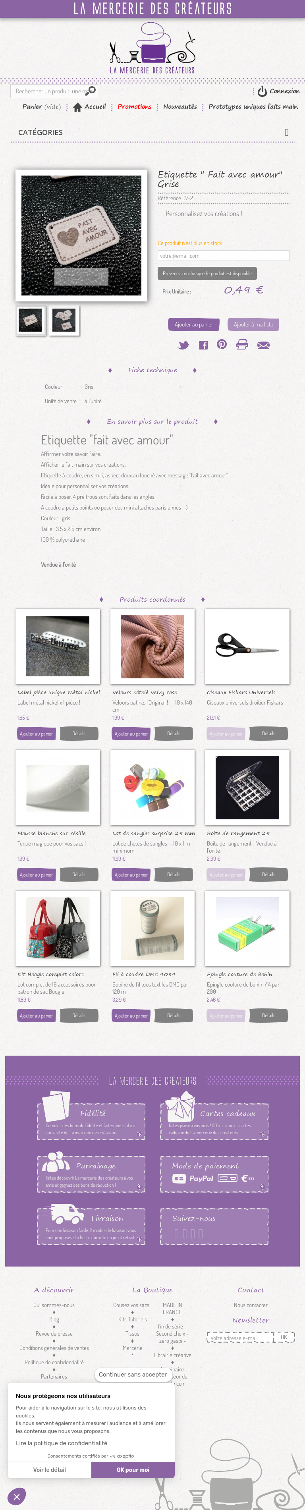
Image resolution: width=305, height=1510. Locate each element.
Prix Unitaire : (176, 291)
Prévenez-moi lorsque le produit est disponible (207, 273)
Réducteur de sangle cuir (172, 1380)
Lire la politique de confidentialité (61, 1443)
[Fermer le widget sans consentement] (133, 1375)
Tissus (132, 1333)
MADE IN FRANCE (172, 1308)
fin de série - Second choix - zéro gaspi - (172, 1333)
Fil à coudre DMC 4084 (144, 974)
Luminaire (172, 1369)
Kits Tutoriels (132, 1319)
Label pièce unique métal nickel (58, 692)
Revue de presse (54, 1333)
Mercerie (133, 1348)
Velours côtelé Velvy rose (144, 692)
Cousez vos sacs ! (132, 1305)
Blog (54, 1319)
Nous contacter (251, 1305)
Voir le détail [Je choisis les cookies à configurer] (49, 1470)
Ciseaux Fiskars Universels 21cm (241, 692)
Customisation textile (132, 1365)
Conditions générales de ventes (54, 1348)
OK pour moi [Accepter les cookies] (133, 1470)
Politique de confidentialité (54, 1362)
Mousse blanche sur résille (51, 833)
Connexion (283, 91)
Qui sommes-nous (54, 1305)
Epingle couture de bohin (239, 974)
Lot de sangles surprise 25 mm (153, 833)
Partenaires (54, 1376)
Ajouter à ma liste (253, 324)
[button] (16, 1496)
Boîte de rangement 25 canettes (238, 833)
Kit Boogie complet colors (50, 974)
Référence (169, 198)
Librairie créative (172, 1355)
